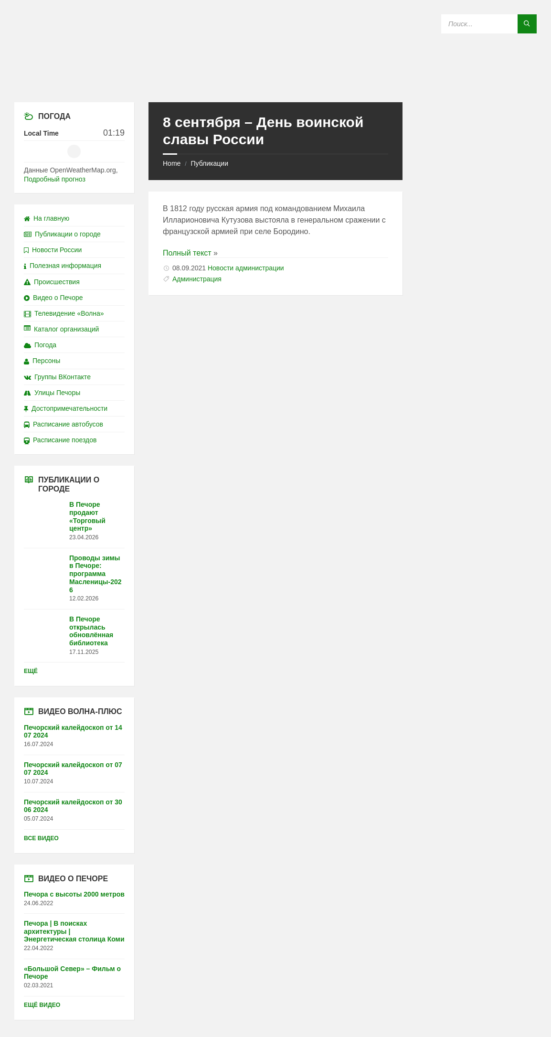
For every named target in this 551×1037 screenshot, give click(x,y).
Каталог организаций (61, 329)
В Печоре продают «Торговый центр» (87, 516)
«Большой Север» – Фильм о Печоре (72, 973)
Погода (40, 345)
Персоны (42, 360)
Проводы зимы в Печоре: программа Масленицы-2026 (95, 574)
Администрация (197, 279)
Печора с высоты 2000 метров (74, 894)
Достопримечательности (65, 408)
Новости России (53, 250)
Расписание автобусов (63, 424)
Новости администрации (246, 268)
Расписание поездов (60, 440)
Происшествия (52, 282)
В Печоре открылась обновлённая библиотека (91, 631)
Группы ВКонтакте (57, 377)
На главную (46, 218)
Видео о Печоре (53, 297)
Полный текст (187, 253)
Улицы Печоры (52, 392)
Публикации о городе (62, 234)
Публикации (209, 163)
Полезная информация (62, 265)
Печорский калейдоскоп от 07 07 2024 (73, 769)
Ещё (31, 671)
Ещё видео (42, 1005)
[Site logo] (275, 83)
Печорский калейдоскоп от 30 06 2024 (73, 806)
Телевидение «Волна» (64, 313)
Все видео (41, 838)
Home (171, 163)
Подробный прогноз (54, 179)
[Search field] (489, 23)
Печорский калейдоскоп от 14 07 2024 (73, 731)
